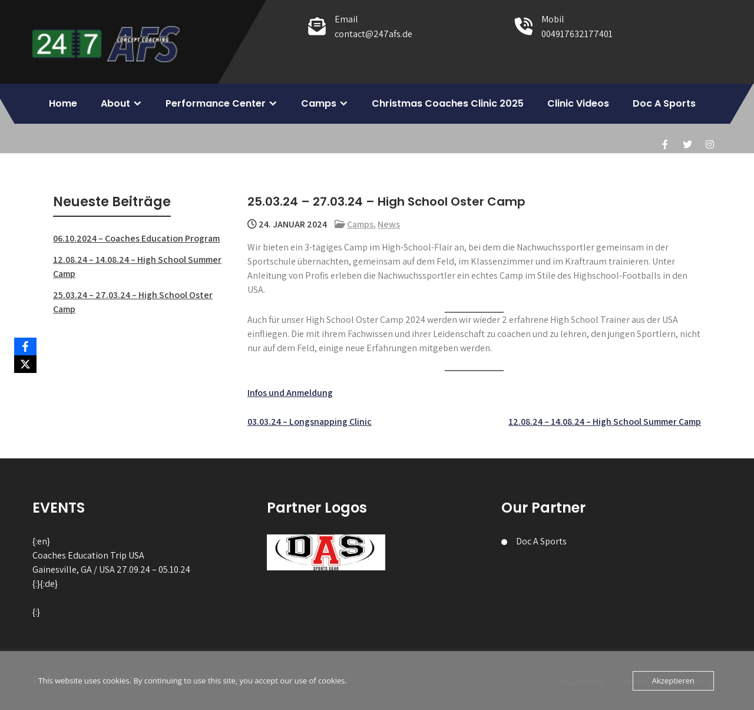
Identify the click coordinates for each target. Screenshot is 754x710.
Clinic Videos (578, 103)
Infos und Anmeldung (290, 393)
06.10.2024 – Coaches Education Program (136, 238)
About (115, 103)
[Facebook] (25, 346)
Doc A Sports (664, 103)
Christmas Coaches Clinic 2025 (448, 103)
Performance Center (216, 103)
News (389, 224)
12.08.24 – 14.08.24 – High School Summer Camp (604, 421)
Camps (318, 103)
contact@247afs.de (373, 34)
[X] (25, 364)
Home (63, 103)
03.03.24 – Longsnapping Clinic (309, 421)
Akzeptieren (673, 680)
